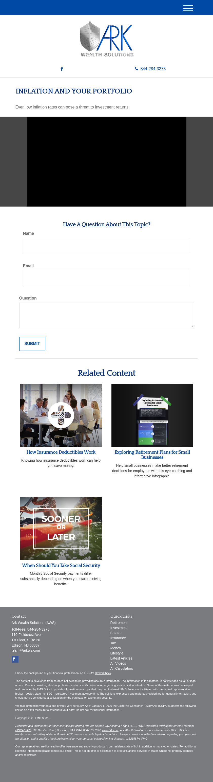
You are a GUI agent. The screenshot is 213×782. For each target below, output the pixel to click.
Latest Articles (121, 658)
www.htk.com (110, 730)
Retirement (119, 623)
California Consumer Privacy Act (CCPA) (143, 705)
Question (28, 298)
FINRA (19, 730)
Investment (119, 628)
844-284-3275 (150, 69)
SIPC (28, 730)
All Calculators (121, 668)
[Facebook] (62, 69)
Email (28, 266)
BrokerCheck (103, 673)
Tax (113, 643)
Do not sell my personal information (98, 709)
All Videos (118, 663)
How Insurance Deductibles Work (60, 452)
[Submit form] (32, 344)
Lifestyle (116, 653)
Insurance (118, 638)
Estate (115, 633)
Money (115, 648)
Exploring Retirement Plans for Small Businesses (152, 455)
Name (28, 233)
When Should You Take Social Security (61, 565)
